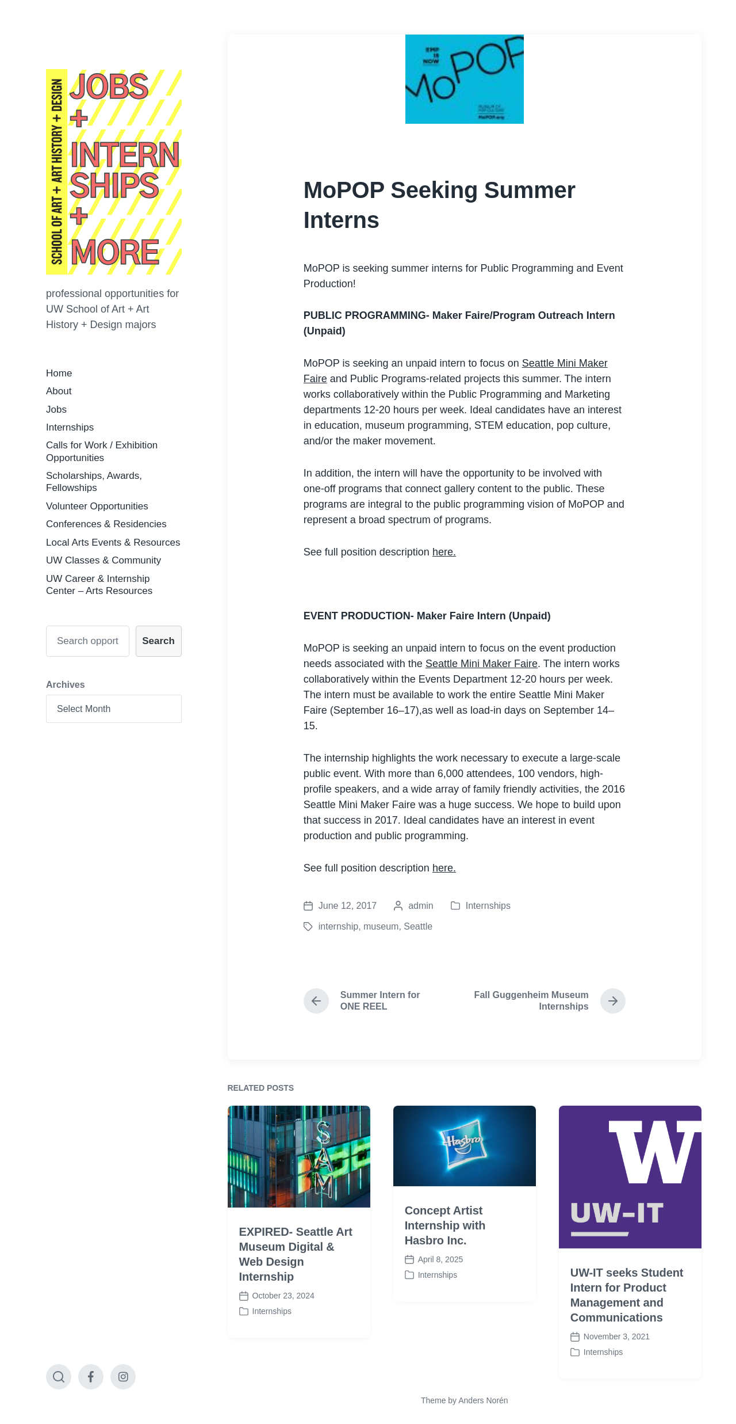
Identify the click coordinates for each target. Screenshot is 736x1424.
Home (59, 373)
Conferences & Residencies (106, 524)
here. (444, 552)
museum (380, 926)
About (58, 391)
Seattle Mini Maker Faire (481, 663)
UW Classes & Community (103, 560)
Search (158, 640)
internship (338, 926)
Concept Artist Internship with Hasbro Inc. (445, 1254)
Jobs (56, 409)
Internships (70, 427)
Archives (65, 685)
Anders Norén (483, 1400)
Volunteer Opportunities (97, 506)
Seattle (418, 926)
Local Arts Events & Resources (113, 542)
